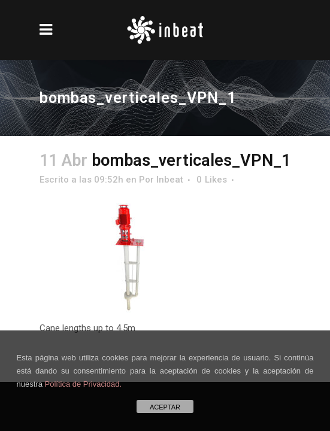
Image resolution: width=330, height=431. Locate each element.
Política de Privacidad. (83, 384)
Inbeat (169, 179)
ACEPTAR (165, 407)
